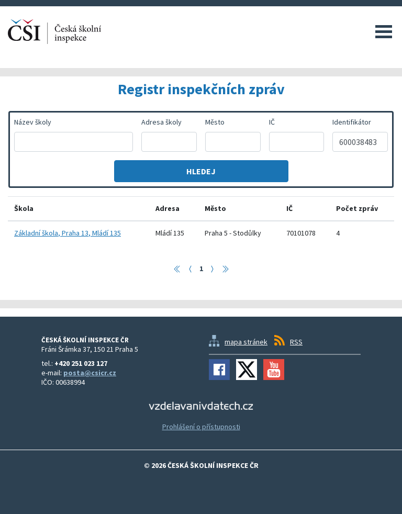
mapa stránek (246, 342)
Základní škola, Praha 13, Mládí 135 (67, 233)
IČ (272, 122)
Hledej (201, 171)
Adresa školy (161, 122)
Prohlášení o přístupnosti (201, 426)
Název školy (32, 122)
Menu (383, 31)
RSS (296, 342)
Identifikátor (351, 122)
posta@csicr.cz (89, 372)
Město (215, 122)
